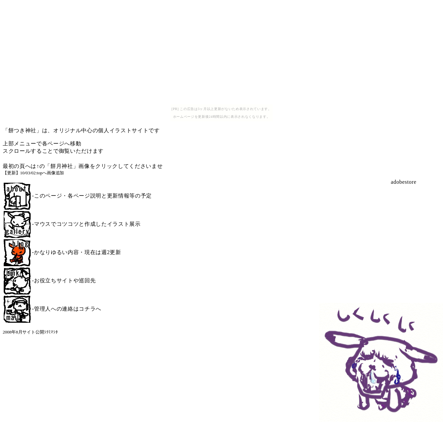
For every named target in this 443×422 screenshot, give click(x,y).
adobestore (403, 182)
